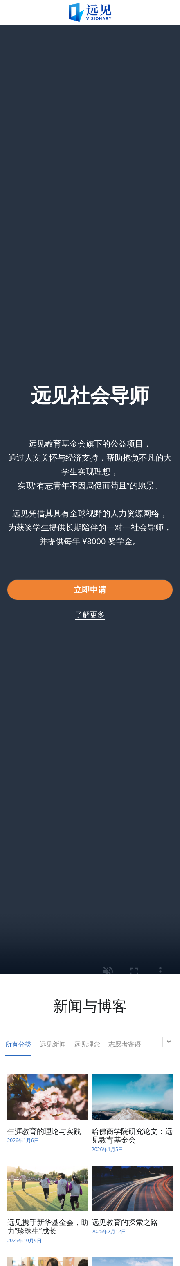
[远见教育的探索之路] (132, 1188)
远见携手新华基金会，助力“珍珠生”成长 (47, 1226)
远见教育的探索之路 (125, 1222)
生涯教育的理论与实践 (44, 1131)
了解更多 (90, 614)
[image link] (90, 11)
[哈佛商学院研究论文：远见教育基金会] (132, 1097)
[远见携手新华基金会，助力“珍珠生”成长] (47, 1188)
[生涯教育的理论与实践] (47, 1097)
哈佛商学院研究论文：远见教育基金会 (132, 1135)
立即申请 (90, 589)
